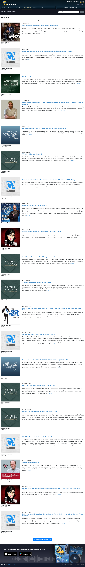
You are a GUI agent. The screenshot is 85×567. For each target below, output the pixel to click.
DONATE (35, 7)
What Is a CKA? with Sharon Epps (33, 154)
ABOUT (4, 7)
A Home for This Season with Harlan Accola (36, 283)
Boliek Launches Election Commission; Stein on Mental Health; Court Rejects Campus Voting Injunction (52, 514)
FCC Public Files (12, 565)
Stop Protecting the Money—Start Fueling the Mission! (40, 25)
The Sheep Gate (27, 77)
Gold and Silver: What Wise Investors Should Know (38, 385)
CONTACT (10, 7)
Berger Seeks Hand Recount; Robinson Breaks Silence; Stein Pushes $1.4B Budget (49, 180)
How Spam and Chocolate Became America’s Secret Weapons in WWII (45, 360)
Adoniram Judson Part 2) (30, 463)
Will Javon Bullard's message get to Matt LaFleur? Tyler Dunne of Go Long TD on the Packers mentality (52, 103)
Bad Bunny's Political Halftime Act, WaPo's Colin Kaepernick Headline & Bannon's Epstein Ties (51, 489)
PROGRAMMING (27, 7)
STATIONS (18, 7)
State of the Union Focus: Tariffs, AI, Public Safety (38, 334)
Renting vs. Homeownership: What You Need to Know (39, 411)
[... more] (42, 33)
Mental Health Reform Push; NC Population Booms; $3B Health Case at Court (47, 51)
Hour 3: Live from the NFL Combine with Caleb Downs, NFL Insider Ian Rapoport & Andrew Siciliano (51, 309)
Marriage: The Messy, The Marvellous (34, 205)
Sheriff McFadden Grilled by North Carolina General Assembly (42, 437)
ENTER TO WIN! (80, 4)
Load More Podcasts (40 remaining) (42, 539)
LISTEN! (42, 7)
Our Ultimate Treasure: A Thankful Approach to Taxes (39, 257)
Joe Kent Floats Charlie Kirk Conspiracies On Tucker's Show (41, 231)
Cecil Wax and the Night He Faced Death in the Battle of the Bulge (44, 128)
